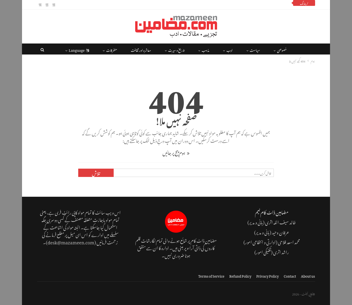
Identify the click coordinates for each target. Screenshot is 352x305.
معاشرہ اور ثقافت (141, 49)
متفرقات (111, 49)
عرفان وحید (280, 231)
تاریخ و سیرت (176, 49)
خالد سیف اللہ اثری (280, 221)
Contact (290, 275)
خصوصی (281, 49)
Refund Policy (240, 275)
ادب (229, 49)
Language (79, 49)
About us (308, 275)
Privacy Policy (267, 275)
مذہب (205, 49)
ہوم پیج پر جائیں (176, 152)
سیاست (255, 49)
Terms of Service (211, 275)
